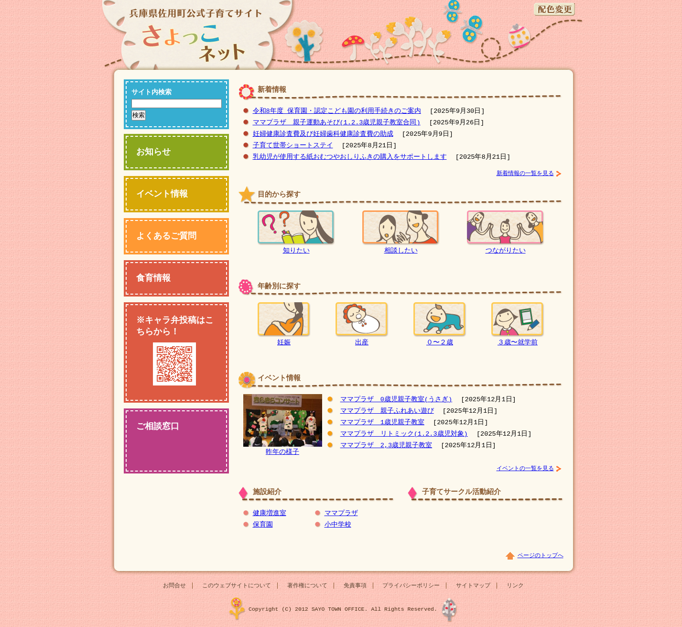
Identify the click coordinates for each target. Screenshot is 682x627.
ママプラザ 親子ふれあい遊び (387, 411)
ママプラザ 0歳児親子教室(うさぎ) (396, 399)
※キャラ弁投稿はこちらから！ (175, 350)
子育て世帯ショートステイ (293, 145)
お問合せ (174, 585)
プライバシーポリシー (411, 585)
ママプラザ (341, 513)
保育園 (263, 524)
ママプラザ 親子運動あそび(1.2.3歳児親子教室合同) (337, 122)
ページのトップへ (540, 555)
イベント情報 (162, 194)
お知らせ (153, 152)
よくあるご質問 (166, 236)
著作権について (307, 585)
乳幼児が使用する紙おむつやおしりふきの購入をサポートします (350, 157)
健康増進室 (269, 513)
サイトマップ (473, 585)
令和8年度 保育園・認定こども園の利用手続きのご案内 (337, 111)
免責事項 (355, 585)
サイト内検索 (151, 92)
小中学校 (338, 524)
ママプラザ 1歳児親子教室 (382, 422)
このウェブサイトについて (236, 585)
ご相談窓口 (157, 426)
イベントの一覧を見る (525, 468)
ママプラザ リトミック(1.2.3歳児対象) (404, 434)
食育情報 (153, 278)
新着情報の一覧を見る (525, 173)
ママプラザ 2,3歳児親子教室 (386, 445)
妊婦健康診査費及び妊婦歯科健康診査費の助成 (323, 134)
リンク (515, 585)
